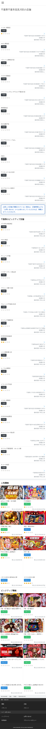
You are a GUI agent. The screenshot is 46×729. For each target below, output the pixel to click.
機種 (3, 704)
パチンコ (4, 708)
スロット (26, 708)
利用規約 (4, 720)
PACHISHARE (4, 696)
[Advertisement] (23, 18)
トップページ (5, 716)
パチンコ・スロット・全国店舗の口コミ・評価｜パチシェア (23, 2)
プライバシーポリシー (30, 720)
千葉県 (14, 696)
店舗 (10, 696)
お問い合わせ (27, 716)
